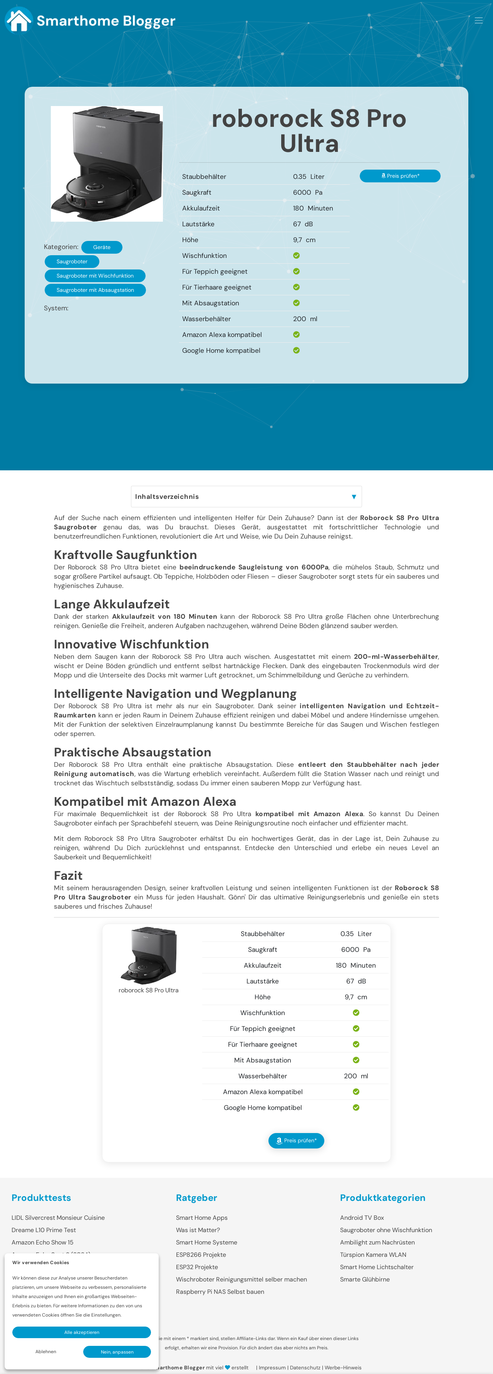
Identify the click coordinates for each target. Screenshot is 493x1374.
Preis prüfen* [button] (400, 175)
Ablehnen (45, 1352)
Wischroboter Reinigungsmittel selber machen (241, 1279)
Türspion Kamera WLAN (373, 1255)
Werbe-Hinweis (343, 1367)
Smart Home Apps (202, 1218)
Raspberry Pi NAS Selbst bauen (220, 1292)
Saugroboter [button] (72, 261)
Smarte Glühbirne (365, 1279)
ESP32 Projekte (197, 1267)
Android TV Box (362, 1218)
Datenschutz (305, 1367)
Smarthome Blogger (178, 1367)
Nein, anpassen (117, 1352)
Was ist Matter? (198, 1230)
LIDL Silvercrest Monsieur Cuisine (58, 1218)
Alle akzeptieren (81, 1332)
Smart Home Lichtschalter (377, 1267)
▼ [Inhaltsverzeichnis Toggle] (354, 496)
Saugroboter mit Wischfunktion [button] (95, 275)
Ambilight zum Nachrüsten (377, 1242)
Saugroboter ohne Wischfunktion (386, 1230)
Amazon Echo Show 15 (43, 1242)
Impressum (272, 1367)
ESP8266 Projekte (201, 1255)
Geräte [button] (102, 247)
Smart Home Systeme (206, 1242)
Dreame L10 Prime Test (44, 1230)
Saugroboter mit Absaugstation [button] (95, 289)
